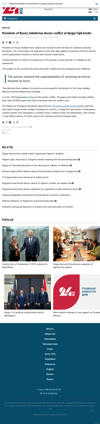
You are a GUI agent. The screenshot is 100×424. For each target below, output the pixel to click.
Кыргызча (50, 364)
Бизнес (50, 374)
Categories (10, 18)
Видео (50, 379)
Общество (50, 333)
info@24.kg (52, 393)
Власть (50, 328)
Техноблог (50, 359)
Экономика (50, 338)
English (6, 27)
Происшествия (50, 343)
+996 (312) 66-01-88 (52, 389)
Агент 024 (50, 353)
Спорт (50, 348)
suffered (31, 97)
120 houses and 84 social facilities (67, 105)
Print (5, 133)
